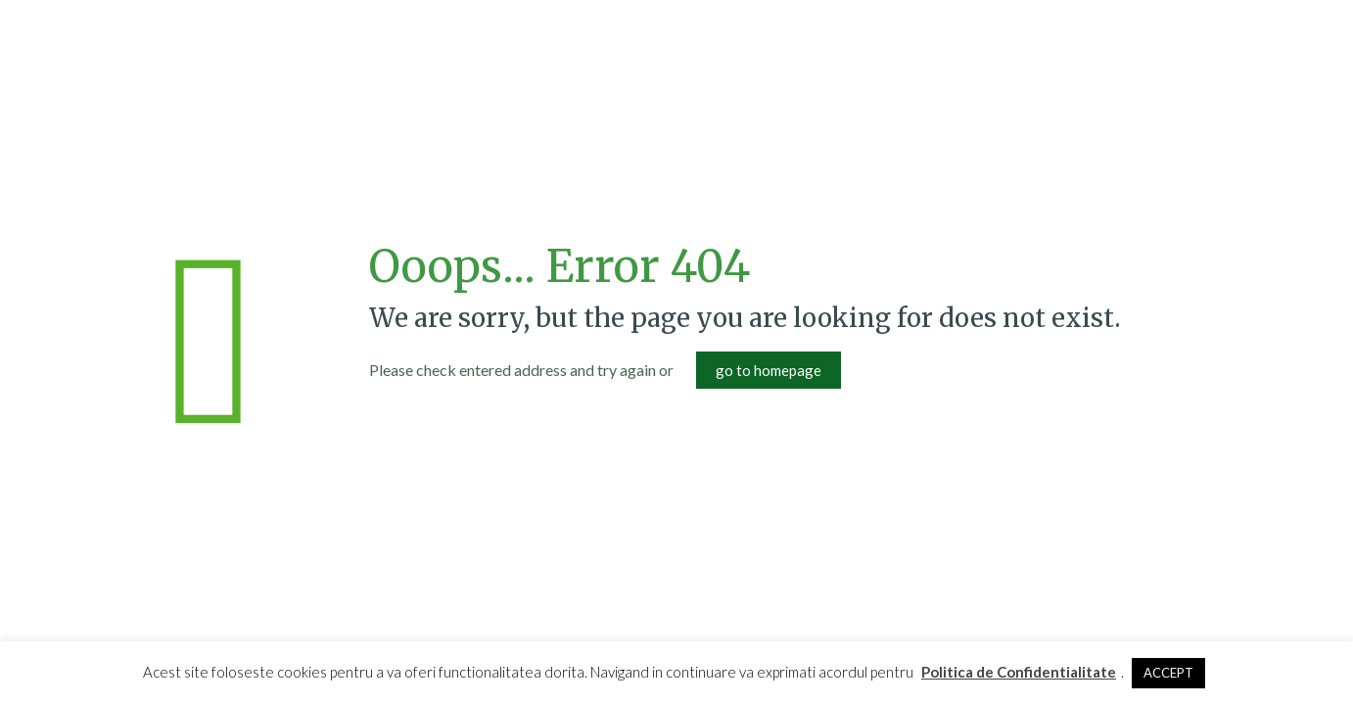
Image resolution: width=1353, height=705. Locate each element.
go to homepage (768, 370)
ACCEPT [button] (1168, 673)
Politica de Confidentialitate (1018, 672)
